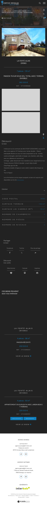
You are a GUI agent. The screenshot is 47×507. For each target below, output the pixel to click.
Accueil (4, 11)
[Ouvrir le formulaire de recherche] (40, 3)
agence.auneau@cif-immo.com (23, 446)
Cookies (27, 497)
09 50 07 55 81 (23, 466)
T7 (28, 11)
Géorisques (20, 180)
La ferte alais (17, 11)
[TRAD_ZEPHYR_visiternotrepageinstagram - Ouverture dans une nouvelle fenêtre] (26, 454)
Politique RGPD (21, 497)
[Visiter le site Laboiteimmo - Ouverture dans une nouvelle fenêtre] (23, 500)
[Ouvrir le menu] (44, 3)
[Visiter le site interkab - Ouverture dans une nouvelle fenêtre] (23, 488)
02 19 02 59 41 (23, 443)
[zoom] (21, 110)
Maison (24, 11)
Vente (9, 11)
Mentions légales (25, 495)
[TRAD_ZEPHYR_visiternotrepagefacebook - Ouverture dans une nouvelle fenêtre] (21, 454)
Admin (31, 495)
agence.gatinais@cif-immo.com (23, 468)
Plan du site (18, 495)
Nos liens (36, 495)
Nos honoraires (11, 495)
